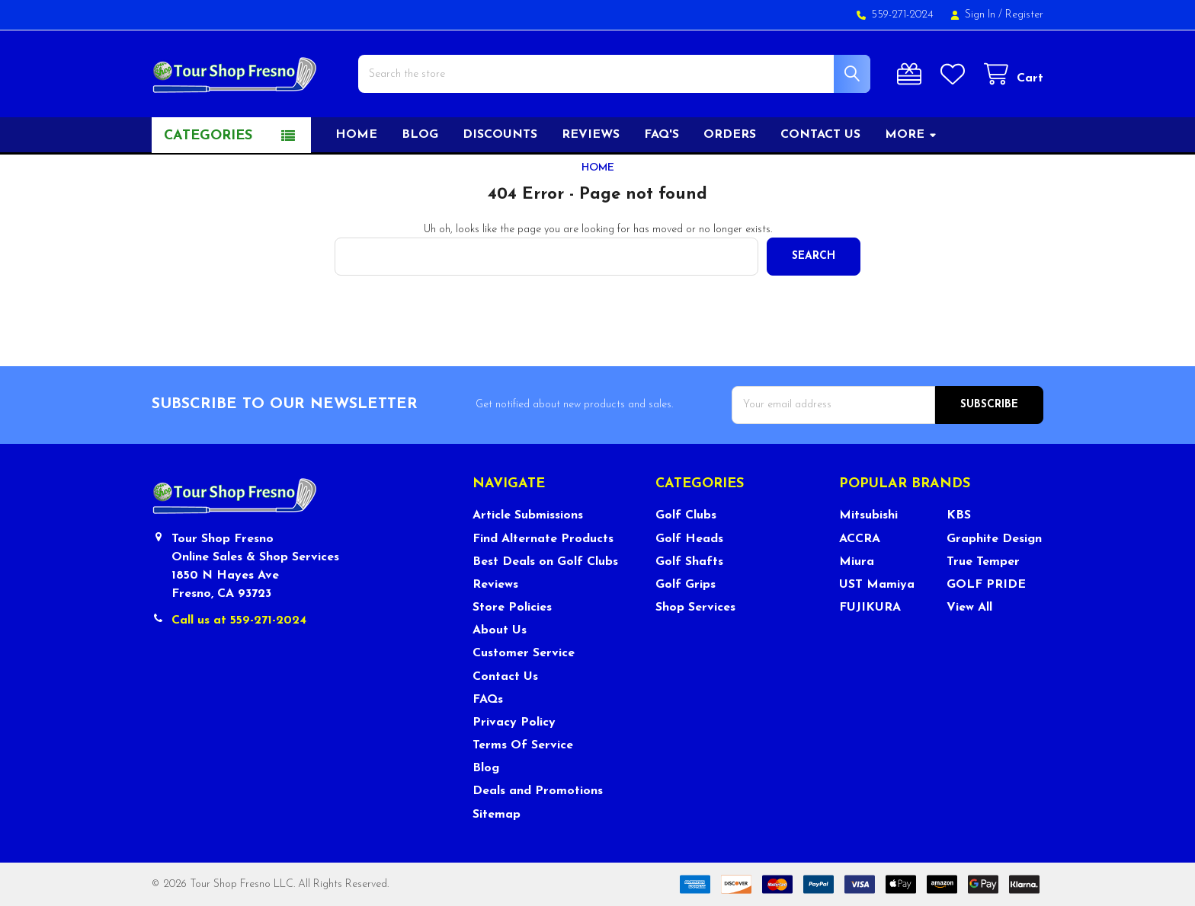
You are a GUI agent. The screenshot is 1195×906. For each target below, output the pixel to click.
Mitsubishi (868, 515)
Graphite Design (994, 539)
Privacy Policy (514, 722)
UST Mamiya (877, 585)
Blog (420, 135)
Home (356, 135)
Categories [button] (208, 136)
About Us (500, 630)
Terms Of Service (523, 745)
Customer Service (524, 653)
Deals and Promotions (538, 791)
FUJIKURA (870, 607)
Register (1024, 15)
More (911, 135)
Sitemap (497, 815)
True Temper (983, 562)
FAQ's (661, 135)
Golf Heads (689, 539)
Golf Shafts (689, 562)
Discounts (500, 135)
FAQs (488, 700)
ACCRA (859, 539)
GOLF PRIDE (986, 585)
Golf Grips (685, 585)
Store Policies (512, 607)
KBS (959, 515)
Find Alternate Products (543, 539)
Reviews (591, 135)
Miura (856, 562)
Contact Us (505, 677)
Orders (729, 135)
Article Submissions (528, 515)
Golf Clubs (685, 515)
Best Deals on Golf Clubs (545, 562)
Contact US (820, 135)
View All (969, 607)
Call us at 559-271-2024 (238, 620)
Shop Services (695, 607)
